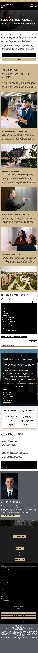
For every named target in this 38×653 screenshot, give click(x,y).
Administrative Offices (5, 569)
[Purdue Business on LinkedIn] (21, 621)
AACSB (18, 608)
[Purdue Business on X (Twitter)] (16, 621)
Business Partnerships (5, 582)
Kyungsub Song (6, 398)
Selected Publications (8, 345)
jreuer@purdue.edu (26, 507)
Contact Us (19, 638)
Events (2, 596)
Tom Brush (5, 363)
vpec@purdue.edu (16, 635)
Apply (15, 1)
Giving (2, 602)
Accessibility (3, 637)
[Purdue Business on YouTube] (24, 621)
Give (23, 1)
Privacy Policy (33, 637)
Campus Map (4, 574)
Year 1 (3, 462)
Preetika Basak (6, 391)
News (2, 594)
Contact (34, 1)
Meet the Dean (4, 567)
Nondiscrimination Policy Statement (29, 633)
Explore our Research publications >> (14, 336)
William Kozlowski (7, 402)
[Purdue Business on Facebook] (13, 621)
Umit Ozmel (5, 372)
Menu (3, 8)
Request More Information (19, 55)
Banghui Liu (5, 392)
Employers (3, 584)
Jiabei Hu (5, 389)
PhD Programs (33, 5)
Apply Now (19, 59)
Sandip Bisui (5, 358)
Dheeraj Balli (5, 396)
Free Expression (20, 637)
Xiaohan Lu (5, 394)
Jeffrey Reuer (6, 378)
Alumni (26, 1)
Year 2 (3, 464)
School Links (4, 1)
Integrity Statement (14, 637)
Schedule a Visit (19, 1)
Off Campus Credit (5, 600)
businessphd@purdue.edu (10, 515)
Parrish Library (4, 572)
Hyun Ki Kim (5, 400)
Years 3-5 (4, 467)
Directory (30, 1)
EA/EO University (8, 637)
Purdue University (18, 627)
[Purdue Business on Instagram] (18, 621)
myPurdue (3, 589)
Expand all (33, 341)
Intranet (2, 587)
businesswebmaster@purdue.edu (19, 629)
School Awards (4, 598)
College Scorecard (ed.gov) (27, 637)
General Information (5, 576)
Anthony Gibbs (6, 369)
